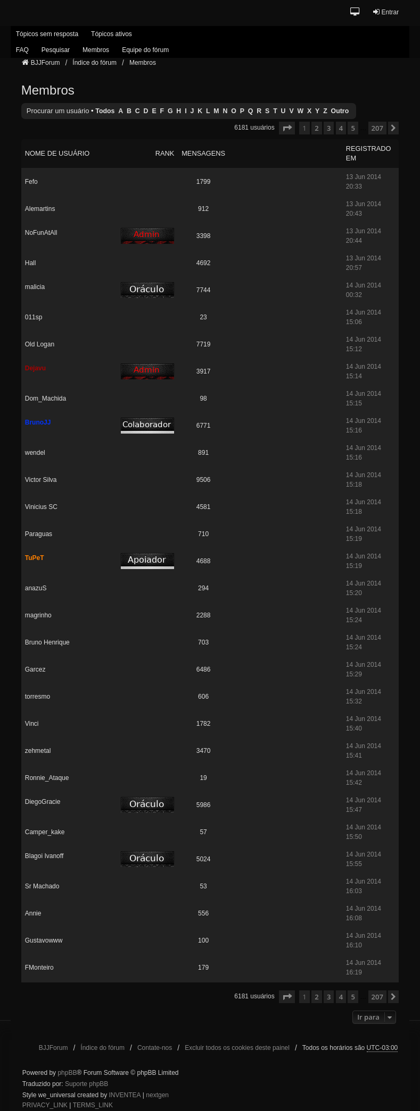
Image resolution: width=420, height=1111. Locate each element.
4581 (203, 507)
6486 (203, 669)
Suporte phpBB (86, 1084)
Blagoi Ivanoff (44, 856)
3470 (203, 750)
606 (203, 696)
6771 (203, 425)
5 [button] (353, 128)
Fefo (31, 181)
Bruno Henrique (47, 642)
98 (203, 398)
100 (203, 940)
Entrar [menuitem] (385, 12)
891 (203, 452)
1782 (203, 723)
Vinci (32, 723)
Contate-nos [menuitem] (154, 1047)
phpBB (67, 1072)
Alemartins (40, 209)
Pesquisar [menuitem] (56, 50)
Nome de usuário (57, 153)
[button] (355, 12)
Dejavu (35, 368)
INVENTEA (125, 1095)
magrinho (38, 615)
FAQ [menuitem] (22, 50)
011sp (34, 317)
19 (203, 778)
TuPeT (34, 558)
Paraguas (38, 534)
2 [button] (316, 128)
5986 (203, 805)
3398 (203, 236)
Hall (30, 263)
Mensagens (203, 153)
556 (203, 913)
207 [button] (377, 128)
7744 (203, 290)
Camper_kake (45, 832)
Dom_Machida (45, 398)
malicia (35, 287)
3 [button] (329, 128)
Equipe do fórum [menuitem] (145, 50)
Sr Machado (42, 886)
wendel (35, 452)
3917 (203, 371)
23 (203, 317)
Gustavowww (44, 940)
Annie (33, 913)
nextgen (157, 1095)
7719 (203, 344)
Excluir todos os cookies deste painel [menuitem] (237, 1047)
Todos (104, 111)
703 (203, 642)
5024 (203, 859)
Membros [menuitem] (96, 50)
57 (203, 832)
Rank (165, 153)
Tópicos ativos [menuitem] (111, 34)
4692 (203, 263)
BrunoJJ (38, 422)
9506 (203, 480)
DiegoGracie (43, 801)
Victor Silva (41, 480)
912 (203, 209)
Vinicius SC (41, 507)
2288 (203, 615)
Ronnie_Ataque (47, 778)
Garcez (35, 669)
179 (203, 967)
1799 (203, 181)
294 (203, 588)
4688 (203, 561)
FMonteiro (39, 967)
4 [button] (341, 128)
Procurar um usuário (58, 111)
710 (203, 534)
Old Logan (39, 344)
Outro (340, 111)
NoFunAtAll (41, 232)
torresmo (37, 696)
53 (203, 886)
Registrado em (368, 153)
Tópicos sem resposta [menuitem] (47, 34)
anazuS (36, 588)
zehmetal (38, 750)
